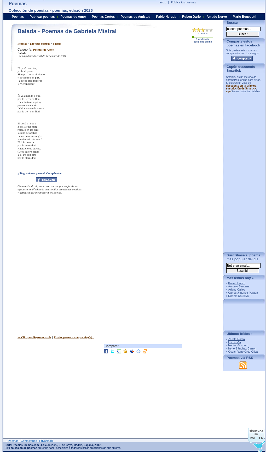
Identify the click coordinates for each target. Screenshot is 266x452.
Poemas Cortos (103, 17)
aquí (229, 91)
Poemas (22, 43)
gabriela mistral (40, 43)
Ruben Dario (191, 17)
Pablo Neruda (166, 17)
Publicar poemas (42, 17)
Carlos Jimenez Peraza (243, 292)
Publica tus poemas (183, 2)
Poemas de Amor (43, 49)
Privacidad (46, 440)
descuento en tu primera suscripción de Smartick (241, 87)
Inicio (162, 2)
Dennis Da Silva (238, 295)
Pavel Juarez (236, 283)
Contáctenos (29, 440)
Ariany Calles (236, 289)
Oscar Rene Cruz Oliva (243, 351)
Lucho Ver (234, 342)
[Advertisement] (166, 80)
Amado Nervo (216, 17)
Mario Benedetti (244, 17)
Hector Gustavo (238, 345)
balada (57, 43)
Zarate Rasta (236, 339)
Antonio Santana (238, 286)
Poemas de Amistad (136, 17)
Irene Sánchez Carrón (242, 348)
